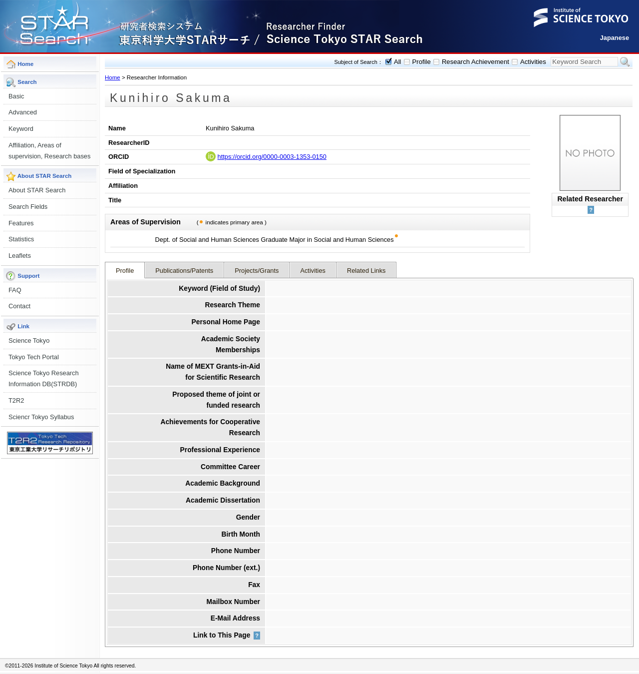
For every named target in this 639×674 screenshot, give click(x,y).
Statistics (21, 239)
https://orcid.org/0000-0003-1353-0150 (272, 156)
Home (112, 77)
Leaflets (19, 255)
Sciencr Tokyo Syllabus (41, 417)
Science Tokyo (28, 340)
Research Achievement (475, 61)
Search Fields (27, 206)
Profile (421, 61)
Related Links (366, 270)
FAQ (14, 290)
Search (625, 62)
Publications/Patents (184, 270)
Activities (533, 61)
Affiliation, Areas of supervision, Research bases (49, 150)
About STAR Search (36, 190)
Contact (19, 306)
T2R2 (16, 400)
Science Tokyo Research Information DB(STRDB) (43, 378)
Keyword (20, 128)
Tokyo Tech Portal (33, 357)
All (397, 61)
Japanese (614, 37)
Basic (16, 96)
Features (21, 223)
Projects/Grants (257, 270)
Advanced (22, 112)
